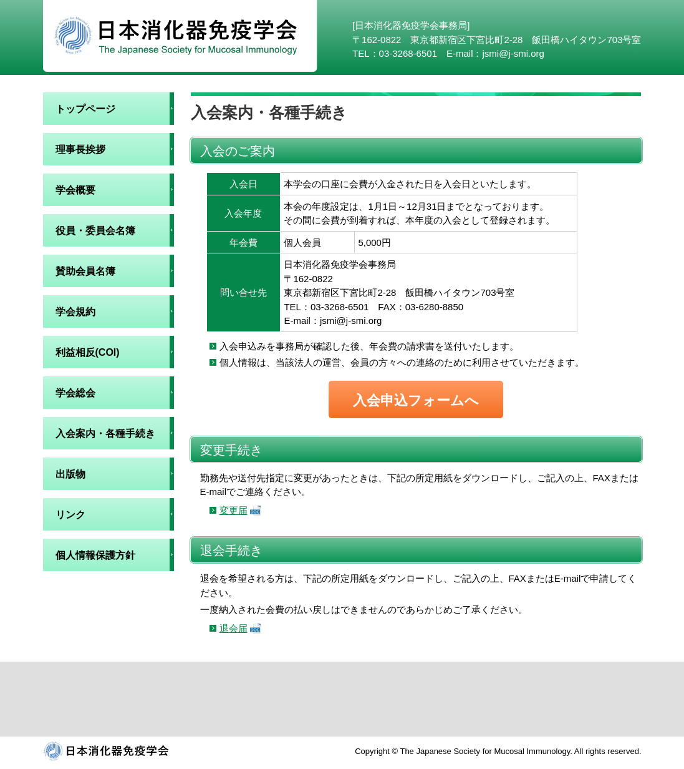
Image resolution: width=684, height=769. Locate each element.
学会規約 (75, 311)
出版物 (70, 474)
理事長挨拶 (80, 149)
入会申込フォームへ (416, 400)
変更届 (233, 510)
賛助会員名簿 (85, 271)
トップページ (85, 109)
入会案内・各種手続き (105, 433)
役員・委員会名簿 (95, 230)
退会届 (233, 628)
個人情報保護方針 (95, 555)
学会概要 (75, 190)
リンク (70, 514)
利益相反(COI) (87, 352)
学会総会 (75, 393)
